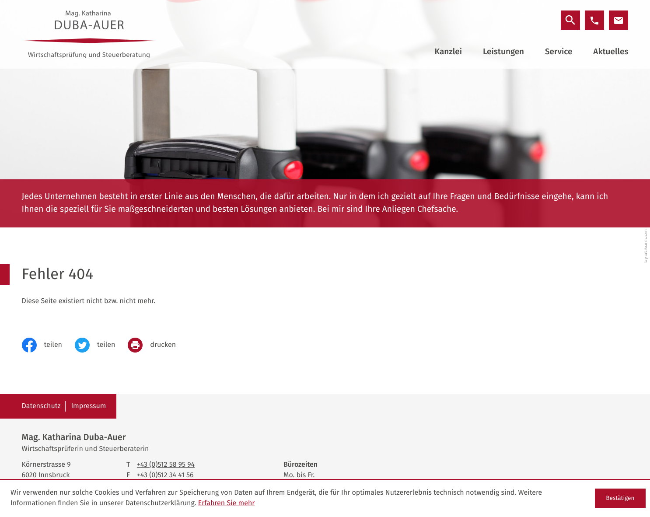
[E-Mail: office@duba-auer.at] (618, 20)
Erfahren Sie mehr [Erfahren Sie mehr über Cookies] (226, 503)
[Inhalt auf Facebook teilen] (48, 345)
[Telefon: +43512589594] (166, 465)
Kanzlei (448, 52)
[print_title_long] (158, 345)
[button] (594, 20)
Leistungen (503, 52)
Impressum (88, 406)
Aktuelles (610, 52)
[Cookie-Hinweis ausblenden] (620, 498)
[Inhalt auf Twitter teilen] (101, 345)
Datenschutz (41, 406)
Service (558, 52)
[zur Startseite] (89, 34)
